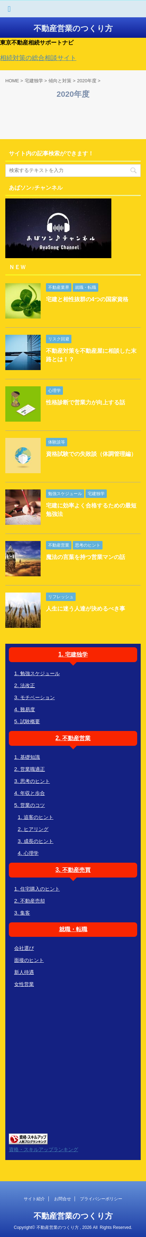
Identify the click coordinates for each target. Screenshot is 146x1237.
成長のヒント (38, 841)
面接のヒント (29, 960)
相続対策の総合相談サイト (38, 57)
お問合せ (62, 1198)
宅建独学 (76, 655)
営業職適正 (32, 769)
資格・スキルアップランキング (43, 1149)
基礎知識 (30, 757)
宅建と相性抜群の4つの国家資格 (87, 299)
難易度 (27, 709)
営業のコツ (32, 805)
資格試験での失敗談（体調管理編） (91, 454)
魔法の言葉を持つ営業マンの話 (85, 557)
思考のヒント (35, 781)
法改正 (27, 685)
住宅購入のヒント (40, 889)
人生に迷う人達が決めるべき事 (85, 609)
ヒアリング (36, 829)
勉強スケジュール (40, 673)
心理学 (31, 853)
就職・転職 (73, 929)
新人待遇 (24, 972)
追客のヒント (38, 817)
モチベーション (37, 697)
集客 (25, 913)
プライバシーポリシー (101, 1198)
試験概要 (30, 721)
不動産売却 (32, 901)
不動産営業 (76, 738)
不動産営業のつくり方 (73, 28)
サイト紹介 (34, 1198)
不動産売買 (76, 870)
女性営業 (24, 984)
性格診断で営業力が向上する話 (85, 402)
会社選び (24, 948)
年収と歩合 (32, 793)
